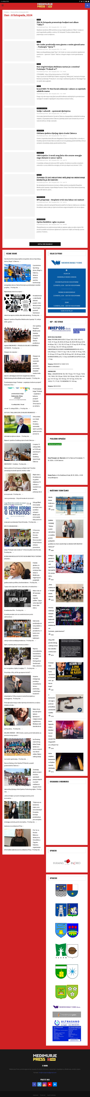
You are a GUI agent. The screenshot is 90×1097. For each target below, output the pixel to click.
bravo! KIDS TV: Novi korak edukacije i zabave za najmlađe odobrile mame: (61, 90)
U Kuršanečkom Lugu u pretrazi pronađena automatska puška (51, 704)
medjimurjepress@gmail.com (47, 1072)
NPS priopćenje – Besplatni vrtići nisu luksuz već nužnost (60, 199)
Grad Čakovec (40, 130)
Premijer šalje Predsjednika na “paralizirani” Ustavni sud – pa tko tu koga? (51, 675)
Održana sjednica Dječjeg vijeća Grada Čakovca (57, 133)
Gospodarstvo (40, 152)
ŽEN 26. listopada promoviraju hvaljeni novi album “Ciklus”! (58, 23)
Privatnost (42, 1095)
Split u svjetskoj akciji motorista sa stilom (17, 644)
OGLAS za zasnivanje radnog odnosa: (66, 289)
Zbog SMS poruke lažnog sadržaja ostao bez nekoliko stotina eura (53, 646)
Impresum (35, 1095)
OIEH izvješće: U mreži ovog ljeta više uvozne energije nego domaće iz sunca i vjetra (59, 157)
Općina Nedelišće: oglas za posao (51, 222)
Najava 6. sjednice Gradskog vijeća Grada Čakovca (19, 440)
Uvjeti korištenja (51, 1095)
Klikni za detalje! (67, 311)
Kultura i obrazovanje (42, 108)
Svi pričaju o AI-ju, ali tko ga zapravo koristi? (18, 672)
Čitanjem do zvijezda (11, 352)
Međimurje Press (43, 27)
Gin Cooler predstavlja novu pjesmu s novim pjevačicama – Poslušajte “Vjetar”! (60, 46)
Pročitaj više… (15, 287)
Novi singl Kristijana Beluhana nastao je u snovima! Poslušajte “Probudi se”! (58, 68)
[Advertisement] (67, 414)
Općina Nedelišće (41, 219)
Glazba (38, 19)
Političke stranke (41, 197)
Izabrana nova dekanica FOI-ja (14, 826)
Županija (39, 174)
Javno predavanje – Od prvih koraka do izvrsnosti (19, 498)
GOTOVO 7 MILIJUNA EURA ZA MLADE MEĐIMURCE (20, 412)
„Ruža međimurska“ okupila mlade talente (51, 591)
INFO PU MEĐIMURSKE (11, 526)
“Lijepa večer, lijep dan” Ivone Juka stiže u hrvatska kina (21, 586)
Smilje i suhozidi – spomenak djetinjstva (53, 111)
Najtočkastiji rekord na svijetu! (14, 291)
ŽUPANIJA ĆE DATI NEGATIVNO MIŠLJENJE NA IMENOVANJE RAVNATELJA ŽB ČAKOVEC (61, 179)
